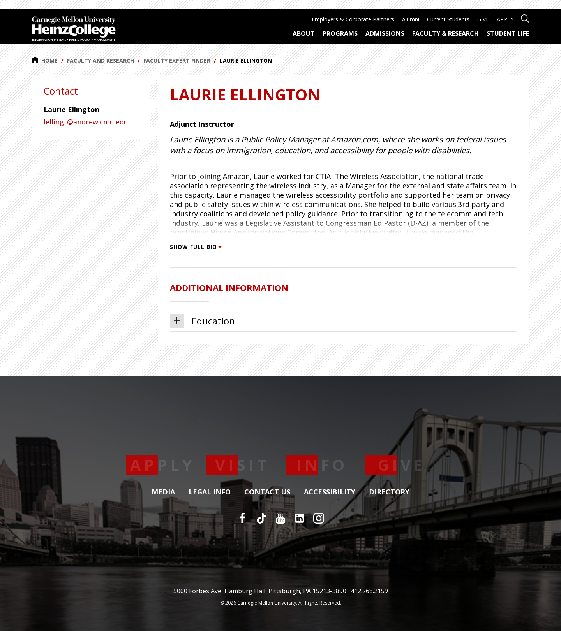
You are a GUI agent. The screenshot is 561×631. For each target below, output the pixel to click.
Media (163, 492)
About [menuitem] (304, 33)
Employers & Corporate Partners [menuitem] (353, 19)
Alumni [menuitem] (410, 19)
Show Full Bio (195, 247)
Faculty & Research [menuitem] (445, 33)
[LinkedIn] (299, 518)
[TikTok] (261, 518)
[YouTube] (280, 518)
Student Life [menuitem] (508, 33)
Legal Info (210, 492)
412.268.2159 (369, 591)
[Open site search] (525, 18)
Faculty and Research (100, 60)
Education (202, 321)
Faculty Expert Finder (176, 60)
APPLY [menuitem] (505, 19)
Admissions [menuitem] (384, 33)
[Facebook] (242, 518)
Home (45, 60)
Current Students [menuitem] (448, 19)
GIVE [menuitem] (483, 19)
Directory (389, 492)
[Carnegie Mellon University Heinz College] (74, 29)
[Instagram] (318, 518)
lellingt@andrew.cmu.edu (86, 121)
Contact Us (267, 492)
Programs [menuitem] (340, 33)
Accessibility (329, 492)
